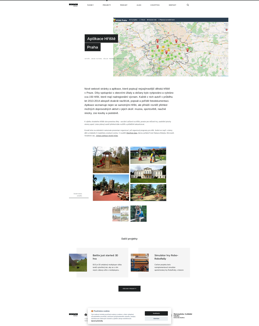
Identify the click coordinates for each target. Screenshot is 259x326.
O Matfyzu (155, 5)
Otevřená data (131, 133)
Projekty (107, 5)
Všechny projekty (129, 289)
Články (90, 5)
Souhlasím (156, 313)
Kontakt (172, 5)
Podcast (124, 5)
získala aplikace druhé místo (107, 136)
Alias (139, 5)
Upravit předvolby (97, 321)
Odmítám (156, 318)
